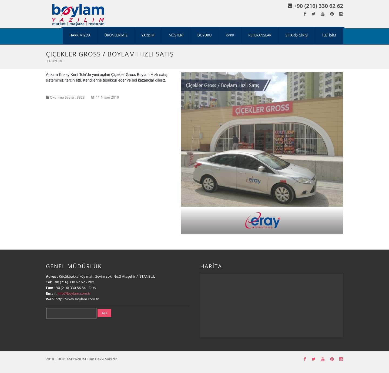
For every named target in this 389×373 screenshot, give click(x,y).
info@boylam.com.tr (74, 293)
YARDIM (148, 35)
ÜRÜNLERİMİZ (116, 35)
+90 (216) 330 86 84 (70, 287)
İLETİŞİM (329, 35)
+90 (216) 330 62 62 (318, 5)
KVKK (230, 35)
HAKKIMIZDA (79, 35)
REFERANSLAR (259, 35)
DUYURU (204, 35)
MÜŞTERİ (176, 35)
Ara (104, 313)
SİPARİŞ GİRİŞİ (297, 35)
